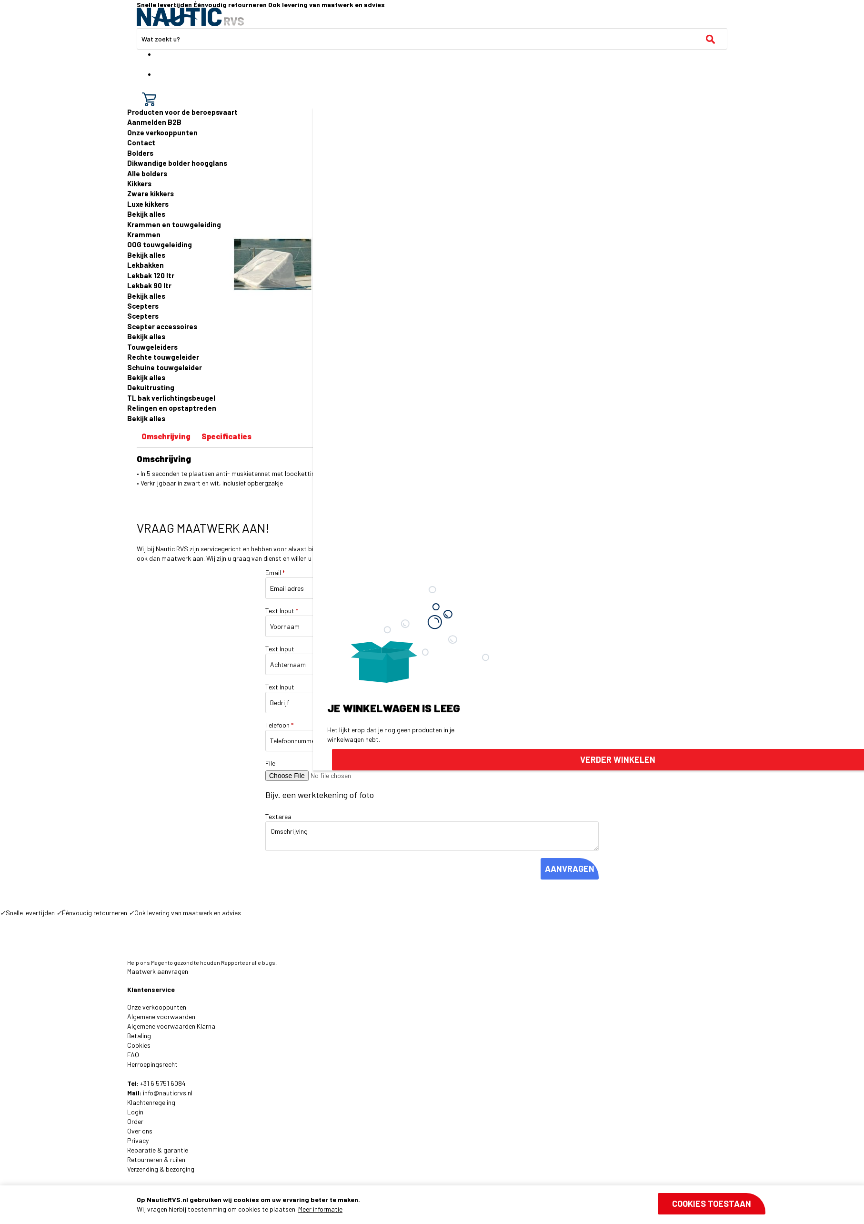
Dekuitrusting (150, 387)
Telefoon (279, 725)
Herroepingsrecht (152, 1064)
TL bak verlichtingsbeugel (171, 398)
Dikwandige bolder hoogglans (177, 163)
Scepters (143, 306)
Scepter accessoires (162, 326)
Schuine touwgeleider (164, 367)
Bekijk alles (146, 214)
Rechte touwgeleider (163, 357)
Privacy (138, 1140)
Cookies (139, 1045)
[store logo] (190, 17)
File (270, 763)
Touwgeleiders (152, 347)
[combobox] (432, 39)
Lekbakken (145, 265)
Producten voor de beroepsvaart (182, 112)
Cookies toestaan (711, 1203)
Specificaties (226, 436)
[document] (451, 1204)
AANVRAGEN (569, 868)
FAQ (133, 1055)
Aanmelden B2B (154, 122)
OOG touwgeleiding (159, 244)
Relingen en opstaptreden (171, 408)
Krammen (144, 234)
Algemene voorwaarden (161, 1016)
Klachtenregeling (151, 1102)
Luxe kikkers (148, 204)
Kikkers (139, 183)
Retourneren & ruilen (156, 1159)
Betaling (139, 1036)
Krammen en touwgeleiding (174, 224)
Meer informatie (320, 1209)
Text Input (281, 611)
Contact (141, 142)
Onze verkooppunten (162, 132)
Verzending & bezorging (160, 1169)
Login (135, 1112)
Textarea (278, 816)
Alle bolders (147, 173)
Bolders (140, 153)
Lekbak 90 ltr (149, 285)
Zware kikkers (150, 193)
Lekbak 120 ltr (150, 275)
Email (275, 572)
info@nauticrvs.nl (167, 1093)
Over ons (139, 1131)
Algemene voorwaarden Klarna (171, 1026)
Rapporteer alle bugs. (249, 962)
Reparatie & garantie (157, 1150)
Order (135, 1121)
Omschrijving (166, 436)
